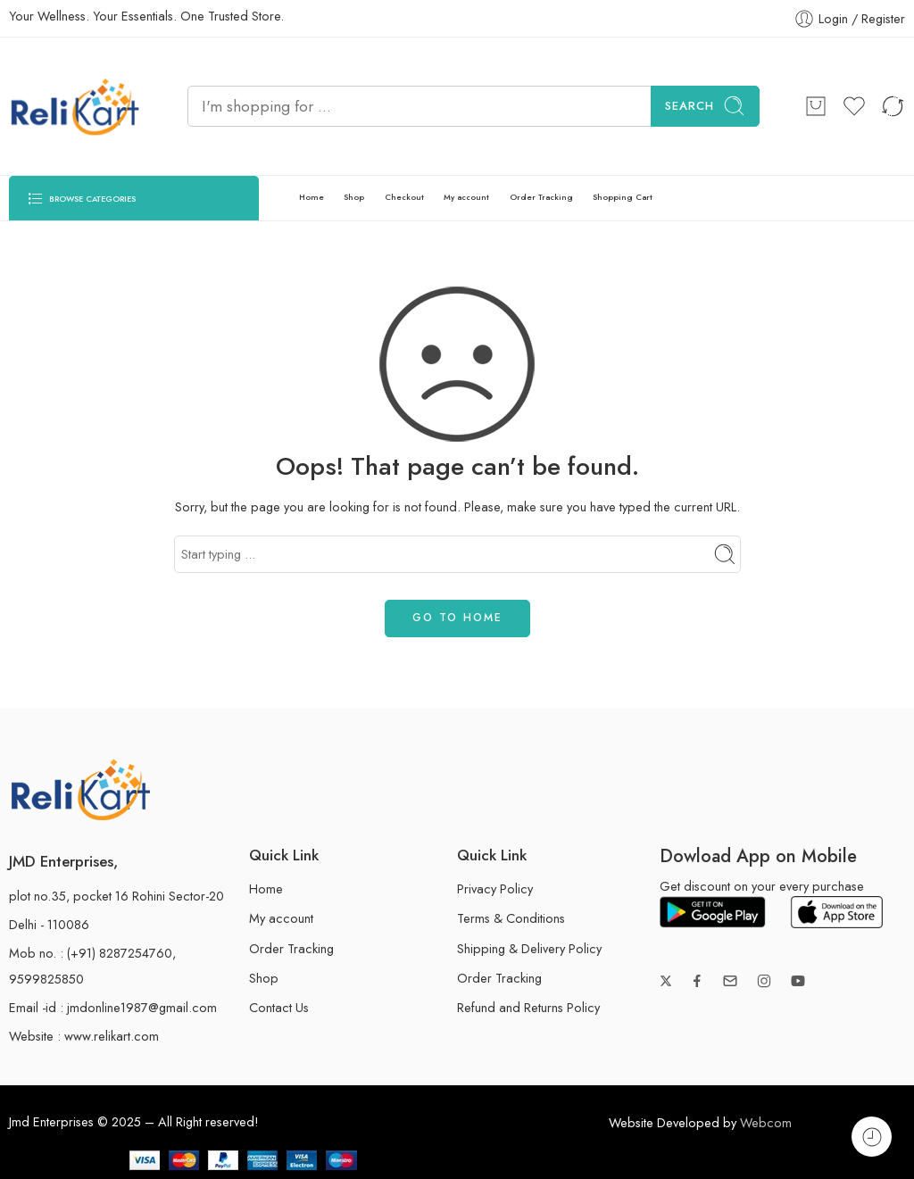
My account (466, 197)
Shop (354, 197)
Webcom (766, 1122)
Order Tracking (541, 197)
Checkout (404, 197)
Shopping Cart (622, 197)
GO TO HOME (457, 618)
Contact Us (279, 1007)
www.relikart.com (111, 1035)
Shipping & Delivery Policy (529, 948)
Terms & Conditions (511, 918)
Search (705, 106)
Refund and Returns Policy (528, 1007)
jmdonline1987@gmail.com (142, 1007)
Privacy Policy (495, 888)
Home (311, 197)
